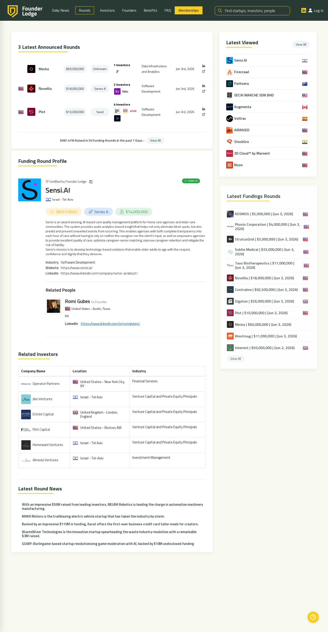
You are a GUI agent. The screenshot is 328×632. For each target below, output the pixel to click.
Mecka (44, 69)
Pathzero (242, 83)
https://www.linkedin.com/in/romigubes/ (110, 323)
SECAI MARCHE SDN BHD (254, 95)
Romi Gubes (77, 301)
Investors (107, 10)
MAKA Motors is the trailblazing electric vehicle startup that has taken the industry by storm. (93, 516)
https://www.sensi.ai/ (77, 267)
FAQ (167, 10)
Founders (129, 10)
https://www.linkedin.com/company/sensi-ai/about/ (99, 273)
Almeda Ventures (45, 460)
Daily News (60, 10)
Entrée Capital (43, 414)
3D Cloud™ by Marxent (252, 153)
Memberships (188, 10)
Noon (239, 165)
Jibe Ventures (42, 398)
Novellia (45, 88)
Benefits (150, 10)
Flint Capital (41, 429)
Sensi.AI (58, 189)
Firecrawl (242, 72)
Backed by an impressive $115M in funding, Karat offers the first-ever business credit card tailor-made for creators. (110, 524)
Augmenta (243, 107)
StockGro (242, 142)
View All (155, 140)
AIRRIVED (242, 130)
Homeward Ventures (48, 444)
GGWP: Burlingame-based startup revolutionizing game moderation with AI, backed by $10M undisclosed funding (108, 543)
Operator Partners (46, 383)
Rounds (84, 10)
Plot (42, 112)
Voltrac (240, 118)
